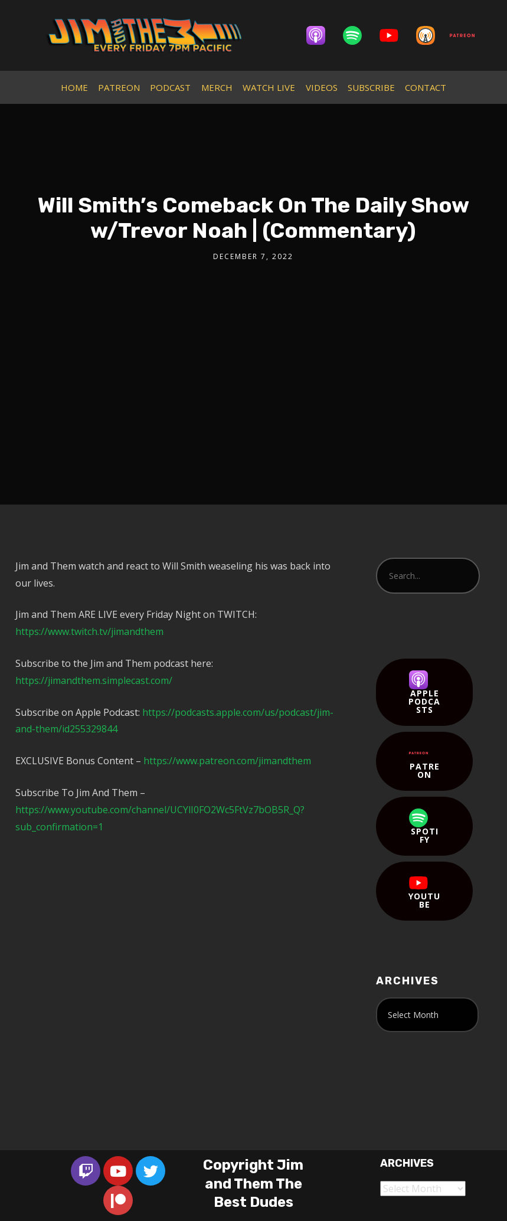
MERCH (217, 87)
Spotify (424, 826)
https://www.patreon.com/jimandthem (227, 760)
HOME (74, 87)
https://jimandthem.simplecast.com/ (93, 680)
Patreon (424, 762)
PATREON (119, 87)
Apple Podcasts (424, 692)
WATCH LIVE (269, 87)
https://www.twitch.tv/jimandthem (89, 631)
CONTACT (425, 87)
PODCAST (170, 87)
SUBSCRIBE (371, 87)
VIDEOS (322, 87)
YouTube (424, 891)
